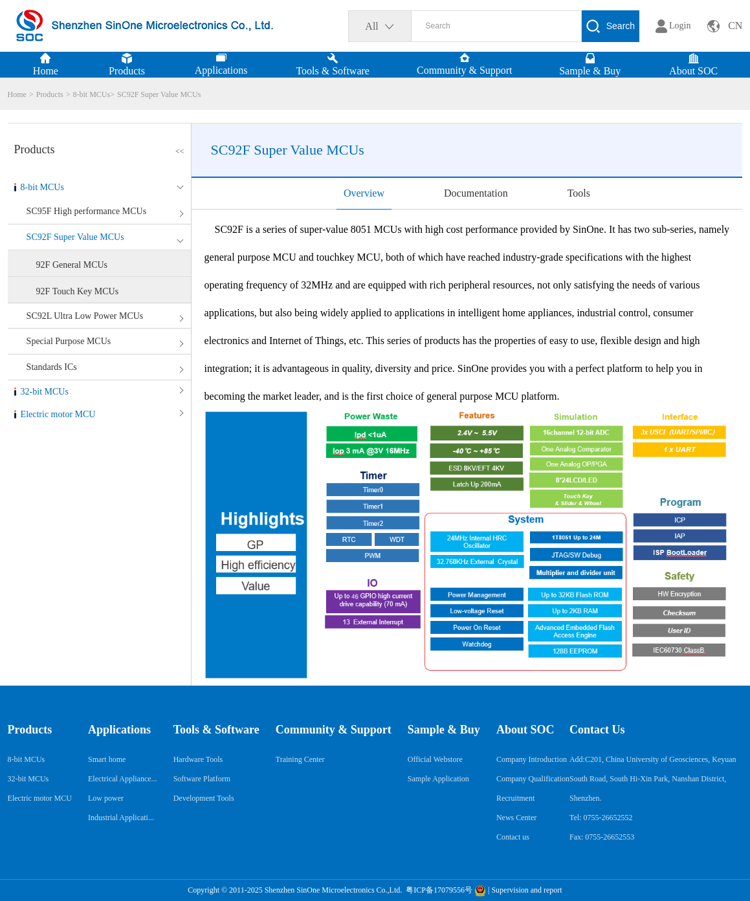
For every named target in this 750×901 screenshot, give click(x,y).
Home (17, 94)
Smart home (107, 759)
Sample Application (438, 778)
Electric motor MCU (58, 414)
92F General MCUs (71, 265)
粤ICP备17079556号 (438, 890)
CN (735, 25)
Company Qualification (532, 778)
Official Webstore (435, 759)
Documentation (476, 193)
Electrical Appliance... (122, 778)
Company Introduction (531, 759)
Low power (106, 798)
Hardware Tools (198, 759)
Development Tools (203, 798)
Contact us (512, 836)
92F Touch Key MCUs (77, 291)
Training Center (300, 759)
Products (49, 94)
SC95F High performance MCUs (87, 211)
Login (679, 25)
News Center (516, 817)
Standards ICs (52, 367)
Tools (579, 193)
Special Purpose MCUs (69, 341)
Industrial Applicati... (121, 817)
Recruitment (515, 798)
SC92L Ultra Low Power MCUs (85, 316)
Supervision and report (526, 890)
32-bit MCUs (45, 391)
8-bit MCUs (91, 94)
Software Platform (201, 778)
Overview (364, 193)
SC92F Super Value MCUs (159, 94)
